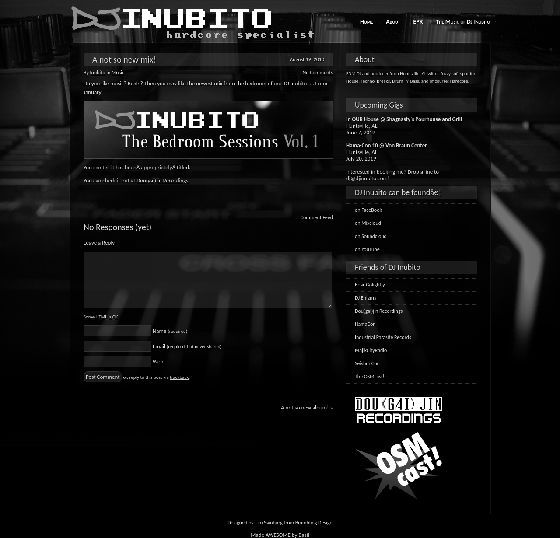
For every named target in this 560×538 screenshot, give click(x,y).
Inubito (97, 73)
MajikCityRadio (371, 350)
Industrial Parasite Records (383, 337)
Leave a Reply (99, 242)
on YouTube (367, 249)
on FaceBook (368, 210)
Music (118, 73)
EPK (418, 21)
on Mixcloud (368, 223)
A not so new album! (305, 407)
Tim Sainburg (269, 523)
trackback (179, 377)
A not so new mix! (124, 59)
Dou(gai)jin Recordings (162, 180)
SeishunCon (367, 363)
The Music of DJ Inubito (463, 21)
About (393, 21)
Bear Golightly (370, 285)
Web (158, 361)
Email (187, 346)
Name (170, 331)
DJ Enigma (366, 298)
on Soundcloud (371, 236)
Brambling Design (313, 523)
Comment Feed (317, 217)
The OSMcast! (370, 377)
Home (366, 21)
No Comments (317, 73)
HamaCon (365, 324)
